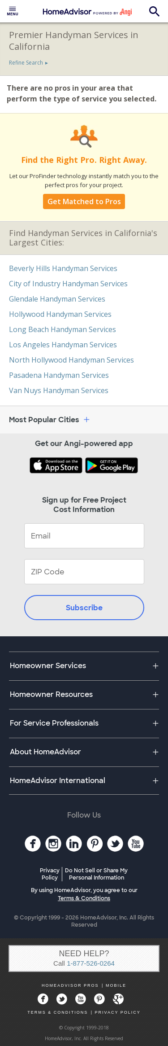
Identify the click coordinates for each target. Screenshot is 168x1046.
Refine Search (26, 62)
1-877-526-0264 (91, 963)
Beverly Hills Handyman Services (63, 268)
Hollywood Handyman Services (60, 314)
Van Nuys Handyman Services (58, 390)
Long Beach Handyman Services (62, 329)
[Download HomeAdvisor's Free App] (57, 466)
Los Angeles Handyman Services (63, 345)
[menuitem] (12, 11)
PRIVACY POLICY (118, 1012)
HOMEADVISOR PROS (70, 985)
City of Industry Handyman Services (68, 284)
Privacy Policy (50, 874)
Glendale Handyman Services (57, 299)
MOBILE (116, 985)
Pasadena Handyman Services (59, 375)
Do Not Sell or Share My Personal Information (96, 874)
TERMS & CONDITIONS (57, 1012)
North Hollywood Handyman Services (71, 360)
